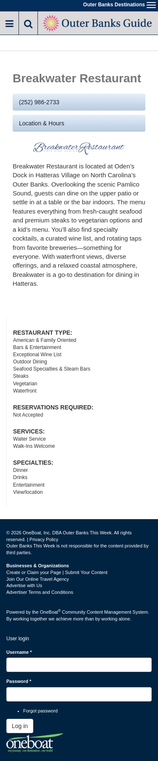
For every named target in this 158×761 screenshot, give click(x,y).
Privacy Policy (43, 539)
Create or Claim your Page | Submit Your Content (56, 572)
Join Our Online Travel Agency (37, 579)
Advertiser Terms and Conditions (39, 592)
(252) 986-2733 (39, 102)
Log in (20, 726)
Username (19, 652)
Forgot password (40, 710)
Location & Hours (41, 123)
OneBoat (50, 612)
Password (18, 681)
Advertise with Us (24, 585)
